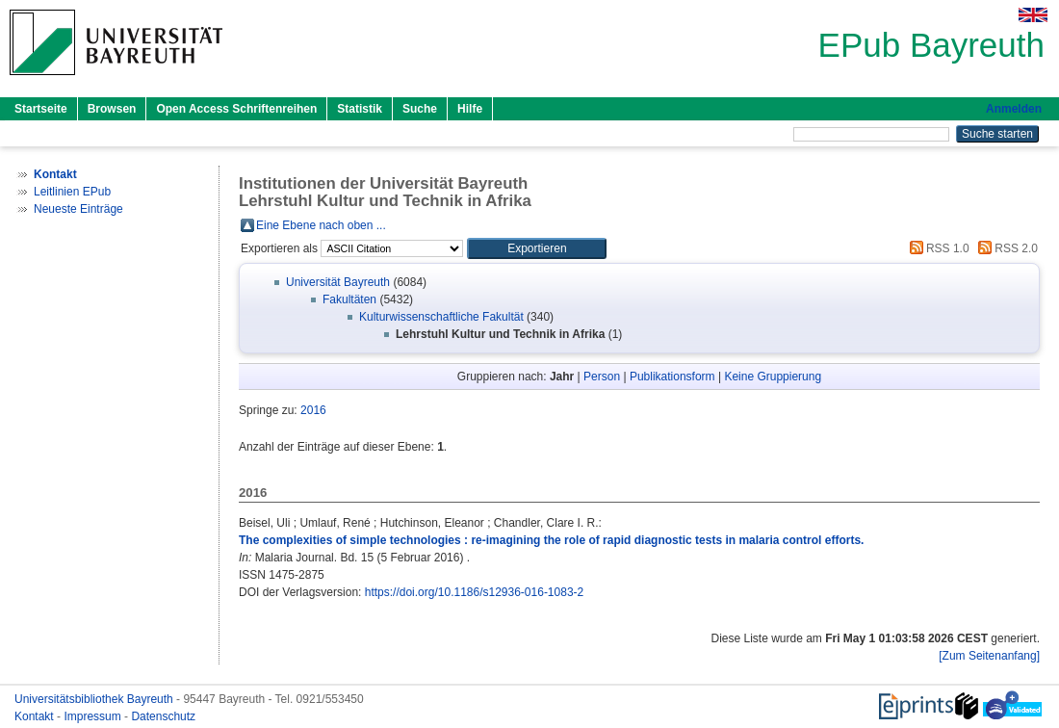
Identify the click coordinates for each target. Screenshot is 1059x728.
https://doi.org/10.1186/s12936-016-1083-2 (474, 592)
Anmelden (1014, 109)
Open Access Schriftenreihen (236, 109)
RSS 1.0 (936, 248)
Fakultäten (349, 299)
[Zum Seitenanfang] (989, 656)
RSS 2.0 (1005, 248)
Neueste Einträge (78, 209)
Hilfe (469, 109)
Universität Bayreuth (338, 282)
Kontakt (35, 716)
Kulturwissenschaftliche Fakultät (441, 317)
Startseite (40, 109)
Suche (419, 109)
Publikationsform (672, 376)
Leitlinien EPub (72, 191)
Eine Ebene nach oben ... (321, 225)
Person (601, 376)
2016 (313, 410)
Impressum (94, 716)
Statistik (359, 109)
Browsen (112, 109)
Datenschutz (163, 716)
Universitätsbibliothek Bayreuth (95, 699)
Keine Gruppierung (772, 376)
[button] (537, 248)
